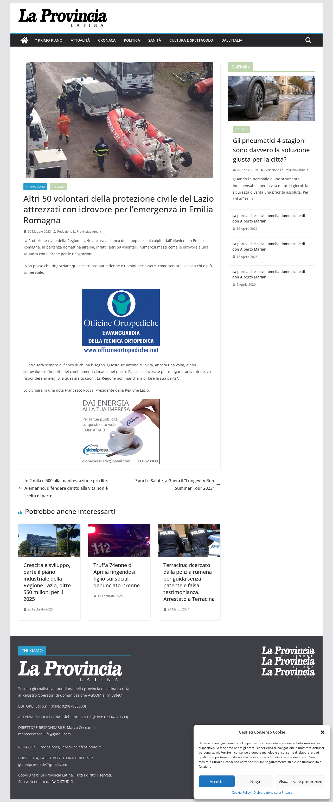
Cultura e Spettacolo (191, 40)
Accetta (217, 781)
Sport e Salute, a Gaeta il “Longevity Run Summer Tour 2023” (177, 484)
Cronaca (107, 40)
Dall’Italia (231, 40)
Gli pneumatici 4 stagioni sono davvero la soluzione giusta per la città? (271, 149)
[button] (322, 732)
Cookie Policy (241, 792)
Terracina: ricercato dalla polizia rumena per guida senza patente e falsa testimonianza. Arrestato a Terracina (189, 582)
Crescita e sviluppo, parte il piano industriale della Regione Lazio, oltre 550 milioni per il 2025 (47, 582)
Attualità (80, 40)
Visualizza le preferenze (300, 781)
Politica (132, 40)
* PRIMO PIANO (48, 40)
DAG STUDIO (62, 781)
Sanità (154, 40)
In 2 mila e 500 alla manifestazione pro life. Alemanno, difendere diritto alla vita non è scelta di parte (63, 488)
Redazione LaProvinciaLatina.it (79, 231)
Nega (255, 781)
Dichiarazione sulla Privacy (272, 792)
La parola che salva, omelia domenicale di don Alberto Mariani (268, 218)
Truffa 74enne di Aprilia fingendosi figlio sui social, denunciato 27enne (116, 575)
